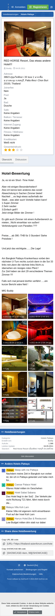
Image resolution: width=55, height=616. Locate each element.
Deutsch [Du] (31, 565)
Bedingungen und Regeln (36, 569)
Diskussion (21, 159)
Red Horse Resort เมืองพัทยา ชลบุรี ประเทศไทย (33, 449)
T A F (8, 7)
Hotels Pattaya (47, 438)
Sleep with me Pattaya (22, 470)
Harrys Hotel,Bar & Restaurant (26, 518)
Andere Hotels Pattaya (17, 464)
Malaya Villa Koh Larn (17, 507)
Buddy (9, 68)
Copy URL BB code (10, 540)
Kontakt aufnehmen (15, 569)
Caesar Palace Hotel (21, 484)
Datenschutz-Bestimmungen (24, 574)
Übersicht (7, 159)
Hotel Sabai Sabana (21, 492)
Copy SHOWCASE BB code (14, 549)
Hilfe (41, 574)
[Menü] (4, 7)
